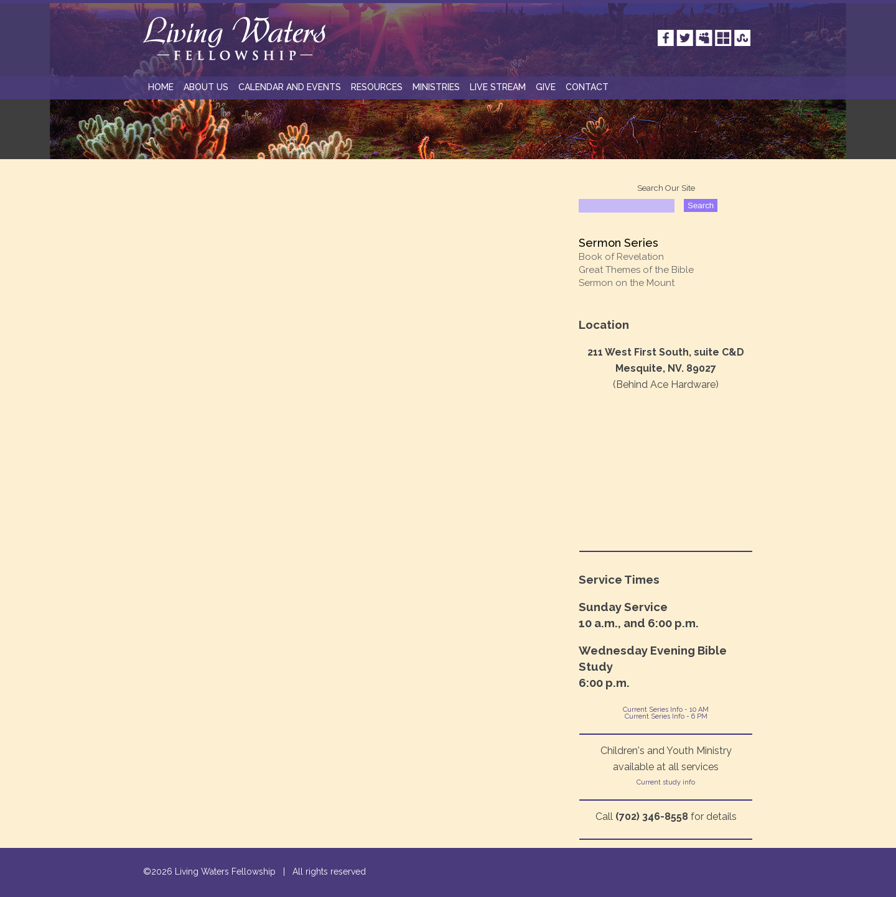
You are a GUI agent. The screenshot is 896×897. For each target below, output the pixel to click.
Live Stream (498, 87)
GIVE (546, 87)
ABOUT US (206, 87)
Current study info (666, 782)
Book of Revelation (621, 256)
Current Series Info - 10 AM (666, 710)
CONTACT (587, 87)
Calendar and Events (289, 87)
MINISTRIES (436, 87)
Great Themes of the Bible (636, 269)
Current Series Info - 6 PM (666, 716)
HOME (161, 87)
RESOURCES (377, 87)
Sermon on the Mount (626, 282)
